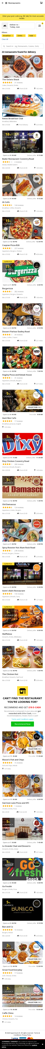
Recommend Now (22, 724)
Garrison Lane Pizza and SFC (15, 803)
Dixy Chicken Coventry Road (15, 461)
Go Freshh (7, 886)
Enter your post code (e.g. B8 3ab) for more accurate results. (23, 17)
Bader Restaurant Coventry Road (18, 159)
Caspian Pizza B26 (10, 245)
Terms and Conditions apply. (23, 719)
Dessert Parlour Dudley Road (16, 331)
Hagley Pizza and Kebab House (17, 374)
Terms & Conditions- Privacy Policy (27, 1034)
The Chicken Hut (10, 674)
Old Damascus (9, 504)
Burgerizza (7, 288)
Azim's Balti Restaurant (13, 590)
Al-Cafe (6, 202)
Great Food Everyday (12, 970)
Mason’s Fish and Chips (13, 759)
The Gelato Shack (10, 79)
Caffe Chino (7, 1013)
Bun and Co (7, 926)
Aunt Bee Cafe (9, 418)
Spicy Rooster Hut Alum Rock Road (18, 547)
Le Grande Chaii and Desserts (16, 846)
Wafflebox (7, 634)
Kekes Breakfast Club (12, 118)
